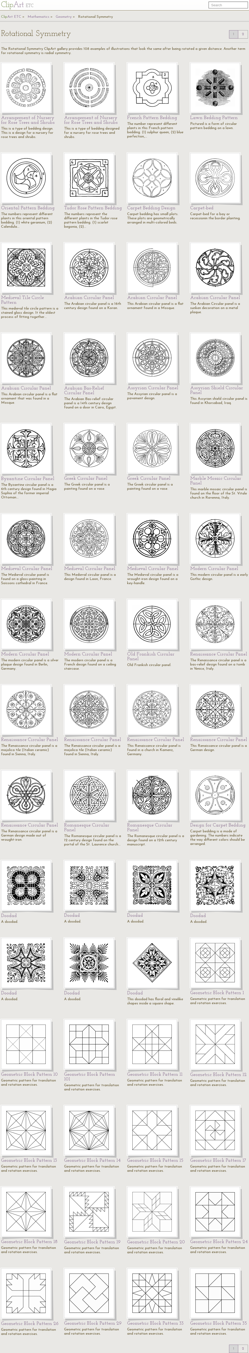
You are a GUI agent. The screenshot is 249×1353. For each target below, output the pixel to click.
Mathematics (38, 17)
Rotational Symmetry (95, 17)
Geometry (64, 17)
